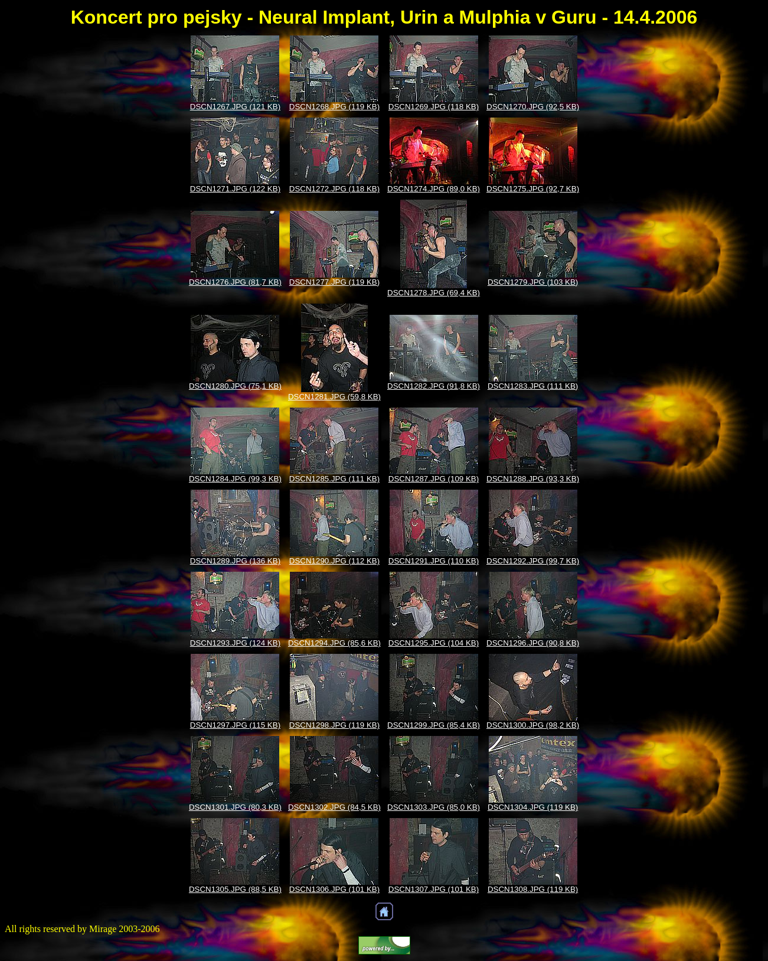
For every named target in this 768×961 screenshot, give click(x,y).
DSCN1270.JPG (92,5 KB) (532, 106)
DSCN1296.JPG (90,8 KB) (532, 643)
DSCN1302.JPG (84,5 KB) (334, 807)
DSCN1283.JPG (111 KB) (533, 386)
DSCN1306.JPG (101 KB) (334, 889)
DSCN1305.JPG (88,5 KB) (235, 889)
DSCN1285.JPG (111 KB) (334, 478)
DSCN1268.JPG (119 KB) (334, 106)
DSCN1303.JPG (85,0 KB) (433, 807)
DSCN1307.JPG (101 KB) (433, 889)
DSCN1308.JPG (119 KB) (533, 889)
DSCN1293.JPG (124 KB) (235, 643)
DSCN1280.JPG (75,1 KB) (235, 386)
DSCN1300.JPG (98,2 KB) (532, 725)
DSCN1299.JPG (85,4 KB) (433, 725)
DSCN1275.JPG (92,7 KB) (532, 188)
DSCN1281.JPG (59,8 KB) (334, 396)
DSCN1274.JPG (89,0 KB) (433, 188)
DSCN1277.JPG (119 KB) (334, 282)
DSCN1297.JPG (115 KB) (235, 725)
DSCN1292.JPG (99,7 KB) (532, 560)
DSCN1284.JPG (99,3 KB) (235, 478)
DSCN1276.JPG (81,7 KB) (235, 282)
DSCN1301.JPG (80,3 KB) (235, 807)
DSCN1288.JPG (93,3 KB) (532, 478)
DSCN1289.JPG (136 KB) (235, 560)
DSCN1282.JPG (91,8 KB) (433, 386)
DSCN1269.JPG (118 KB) (433, 106)
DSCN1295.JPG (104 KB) (433, 643)
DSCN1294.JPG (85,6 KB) (334, 643)
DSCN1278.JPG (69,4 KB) (433, 292)
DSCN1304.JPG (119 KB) (533, 807)
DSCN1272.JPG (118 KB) (334, 188)
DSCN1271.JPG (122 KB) (235, 188)
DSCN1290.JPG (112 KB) (334, 560)
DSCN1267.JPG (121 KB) (235, 106)
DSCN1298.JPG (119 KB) (334, 725)
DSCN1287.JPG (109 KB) (433, 478)
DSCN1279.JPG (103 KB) (533, 282)
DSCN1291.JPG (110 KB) (433, 560)
